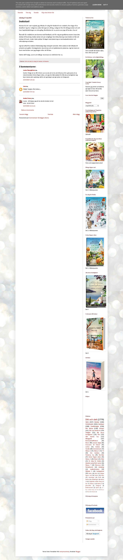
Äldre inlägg (76, 114)
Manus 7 (88, 465)
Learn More (97, 5)
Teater (96, 475)
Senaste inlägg (23, 114)
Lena (24, 86)
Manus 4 (96, 451)
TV (103, 451)
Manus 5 (88, 459)
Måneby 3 (88, 471)
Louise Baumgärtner (29, 70)
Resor (87, 443)
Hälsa (102, 475)
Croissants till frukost (92, 445)
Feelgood (98, 485)
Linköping (101, 467)
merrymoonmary (64, 551)
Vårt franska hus (92, 437)
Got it (105, 5)
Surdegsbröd (100, 471)
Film (99, 434)
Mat (96, 473)
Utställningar (94, 479)
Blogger (78, 551)
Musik (96, 459)
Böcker (96, 422)
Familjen (101, 428)
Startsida (20, 12)
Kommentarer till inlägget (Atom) (39, 118)
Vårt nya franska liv (94, 430)
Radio (90, 473)
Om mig (28, 12)
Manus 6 (92, 483)
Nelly (102, 459)
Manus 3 (88, 451)
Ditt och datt (28, 61)
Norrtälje (101, 455)
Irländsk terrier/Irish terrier (93, 463)
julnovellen (88, 485)
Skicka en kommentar (27, 110)
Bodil (99, 477)
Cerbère (97, 447)
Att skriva (89, 428)
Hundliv (87, 449)
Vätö (87, 422)
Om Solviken (94, 453)
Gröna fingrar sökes (95, 457)
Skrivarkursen (89, 467)
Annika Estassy (27, 98)
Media (87, 479)
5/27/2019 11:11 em (29, 106)
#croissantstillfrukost (91, 441)
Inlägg (89, 521)
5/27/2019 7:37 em (29, 92)
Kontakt (36, 12)
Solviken (101, 424)
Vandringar (91, 477)
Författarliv (46, 61)
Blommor (98, 465)
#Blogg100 (88, 439)
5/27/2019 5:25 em (29, 80)
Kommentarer (91, 524)
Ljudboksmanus (94, 469)
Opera (97, 487)
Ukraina (93, 491)
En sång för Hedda (37, 61)
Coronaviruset (97, 449)
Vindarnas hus (89, 455)
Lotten (87, 447)
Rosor (102, 489)
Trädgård (87, 432)
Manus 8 (99, 483)
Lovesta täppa (97, 443)
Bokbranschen (89, 487)
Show (88, 491)
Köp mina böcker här (48, 12)
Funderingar (95, 426)
